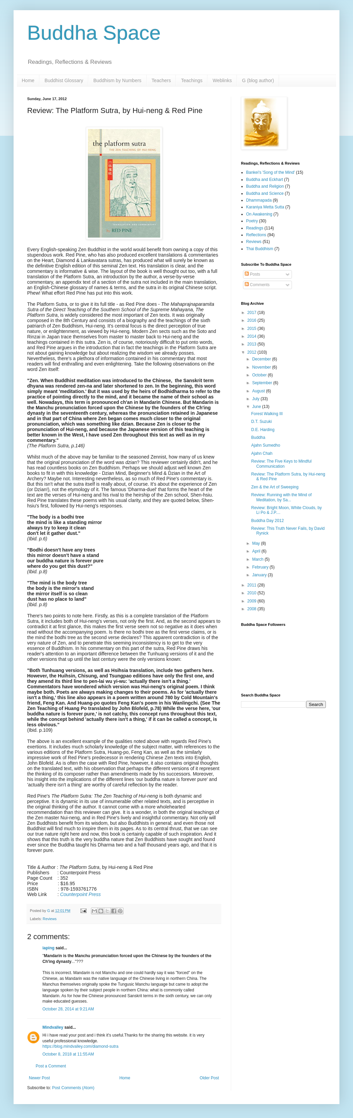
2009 (252, 601)
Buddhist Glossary (63, 80)
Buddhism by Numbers (117, 80)
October (260, 375)
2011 (252, 585)
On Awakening (259, 214)
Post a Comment (51, 1066)
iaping (48, 948)
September (262, 382)
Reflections (256, 234)
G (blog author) (258, 80)
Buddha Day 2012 (267, 520)
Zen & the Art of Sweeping (274, 487)
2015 (252, 328)
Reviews (50, 919)
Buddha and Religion (265, 186)
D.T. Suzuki (261, 421)
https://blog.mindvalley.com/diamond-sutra (80, 1046)
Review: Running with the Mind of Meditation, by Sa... (281, 497)
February (261, 567)
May (256, 543)
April (256, 551)
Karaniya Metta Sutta (265, 207)
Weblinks (222, 80)
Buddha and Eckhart (264, 179)
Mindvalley (52, 1027)
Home (28, 80)
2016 (252, 320)
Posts (252, 274)
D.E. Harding (263, 429)
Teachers (161, 80)
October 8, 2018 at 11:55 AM (68, 1054)
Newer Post (39, 1078)
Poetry (252, 221)
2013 (252, 344)
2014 (252, 336)
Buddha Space (94, 32)
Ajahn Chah (262, 453)
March (258, 559)
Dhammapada (259, 200)
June (257, 406)
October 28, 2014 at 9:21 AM (68, 1009)
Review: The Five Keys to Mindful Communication (281, 463)
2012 (252, 352)
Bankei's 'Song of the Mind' (270, 172)
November (262, 367)
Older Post (209, 1078)
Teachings (191, 80)
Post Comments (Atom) (73, 1087)
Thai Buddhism (259, 248)
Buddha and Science (265, 193)
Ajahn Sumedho (265, 445)
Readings (254, 228)
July (256, 398)
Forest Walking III (267, 413)
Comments (257, 284)
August (259, 391)
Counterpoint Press (80, 894)
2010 (252, 593)
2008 (252, 609)
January (260, 575)
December (262, 359)
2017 (252, 312)
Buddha (258, 437)
